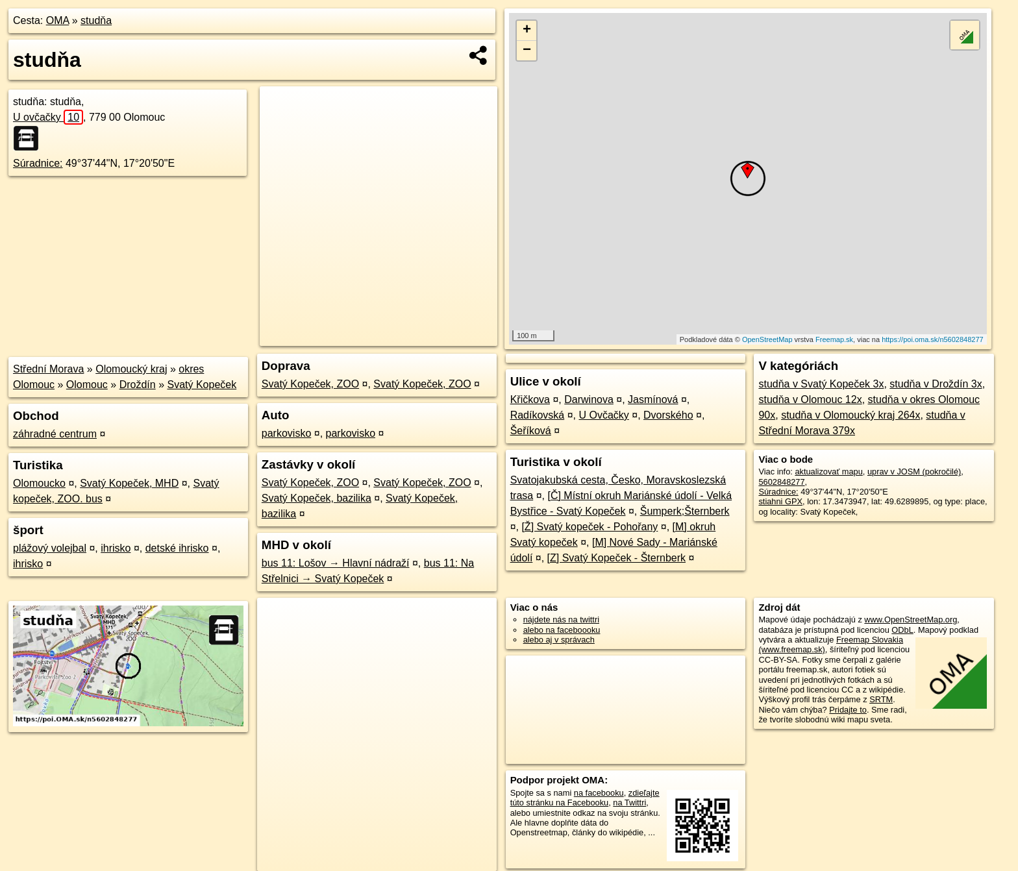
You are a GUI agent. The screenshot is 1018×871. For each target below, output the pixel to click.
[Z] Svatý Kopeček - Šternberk (616, 557)
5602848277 (781, 482)
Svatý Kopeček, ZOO (310, 383)
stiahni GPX (780, 501)
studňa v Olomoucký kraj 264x (850, 415)
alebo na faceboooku (562, 630)
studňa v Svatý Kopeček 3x (821, 383)
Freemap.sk (834, 339)
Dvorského (668, 415)
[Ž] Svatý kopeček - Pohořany (589, 526)
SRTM (881, 699)
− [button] (527, 50)
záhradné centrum (55, 433)
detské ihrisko (177, 548)
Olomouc (87, 384)
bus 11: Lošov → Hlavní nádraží (336, 563)
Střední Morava (48, 368)
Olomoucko (39, 483)
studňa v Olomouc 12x (810, 399)
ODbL (902, 630)
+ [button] (527, 30)
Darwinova (589, 399)
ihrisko (115, 548)
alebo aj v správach (559, 639)
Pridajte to (848, 710)
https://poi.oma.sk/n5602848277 (933, 339)
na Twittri (629, 802)
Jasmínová (653, 399)
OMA (57, 20)
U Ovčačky (603, 415)
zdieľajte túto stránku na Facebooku (585, 797)
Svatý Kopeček (201, 384)
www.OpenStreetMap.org (910, 619)
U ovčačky (48, 117)
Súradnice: (38, 163)
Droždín (137, 384)
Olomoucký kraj (131, 368)
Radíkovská (537, 415)
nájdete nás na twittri (561, 619)
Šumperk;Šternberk (685, 511)
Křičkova (530, 399)
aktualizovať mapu (828, 471)
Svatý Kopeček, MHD (129, 483)
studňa (96, 20)
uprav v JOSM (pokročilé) (914, 471)
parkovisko (286, 433)
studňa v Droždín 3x (935, 383)
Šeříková (530, 430)
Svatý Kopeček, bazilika (316, 498)
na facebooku (599, 793)
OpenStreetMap (767, 339)
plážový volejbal (49, 548)
